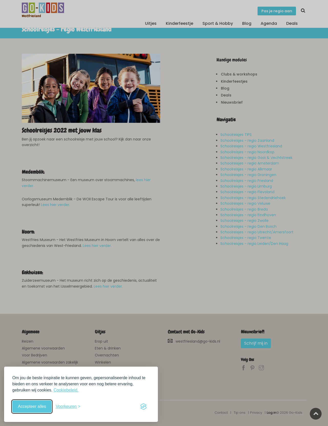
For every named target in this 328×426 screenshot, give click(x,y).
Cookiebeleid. (66, 390)
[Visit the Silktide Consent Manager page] (143, 406)
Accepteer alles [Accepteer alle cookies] (32, 406)
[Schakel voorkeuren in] (68, 406)
